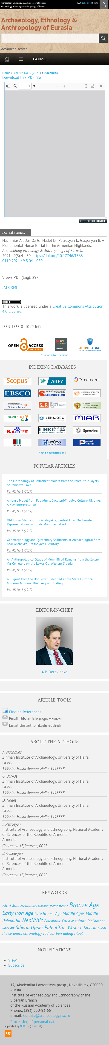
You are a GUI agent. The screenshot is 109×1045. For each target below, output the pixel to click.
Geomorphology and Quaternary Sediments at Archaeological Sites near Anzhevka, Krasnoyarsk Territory (53, 542)
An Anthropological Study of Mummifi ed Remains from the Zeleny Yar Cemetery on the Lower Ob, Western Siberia (53, 561)
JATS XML (10, 287)
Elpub (34, 1026)
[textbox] (54, 38)
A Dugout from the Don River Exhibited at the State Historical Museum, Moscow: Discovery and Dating (50, 581)
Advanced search (14, 48)
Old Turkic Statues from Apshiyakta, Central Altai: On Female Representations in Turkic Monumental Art (49, 522)
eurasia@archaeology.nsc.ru (46, 1015)
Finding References (25, 711)
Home (6, 73)
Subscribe (16, 965)
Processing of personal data (33, 1021)
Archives (39, 59)
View (12, 960)
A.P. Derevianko (54, 671)
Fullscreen (88, 221)
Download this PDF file (21, 77)
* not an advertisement (54, 355)
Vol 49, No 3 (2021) (27, 73)
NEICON (24, 1026)
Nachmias (51, 73)
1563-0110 (87, 3)
